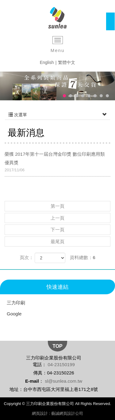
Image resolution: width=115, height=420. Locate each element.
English (47, 62)
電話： (39, 364)
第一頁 (57, 206)
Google (14, 313)
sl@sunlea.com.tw (63, 381)
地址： (16, 389)
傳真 (37, 372)
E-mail (32, 381)
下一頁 (57, 229)
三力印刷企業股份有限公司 (57, 18)
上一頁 (57, 218)
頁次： (26, 257)
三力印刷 (16, 302)
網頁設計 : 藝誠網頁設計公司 (57, 413)
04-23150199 (61, 364)
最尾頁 (57, 241)
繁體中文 (66, 62)
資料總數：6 (82, 257)
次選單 (57, 115)
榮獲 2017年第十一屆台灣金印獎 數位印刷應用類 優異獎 (57, 162)
